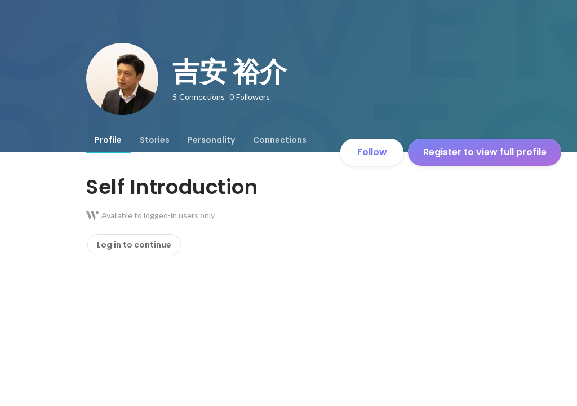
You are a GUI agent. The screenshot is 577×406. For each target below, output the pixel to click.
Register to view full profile (485, 151)
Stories (155, 139)
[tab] (108, 139)
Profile (108, 139)
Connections (280, 139)
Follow (372, 151)
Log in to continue (134, 244)
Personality (211, 139)
